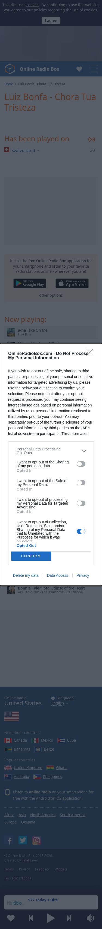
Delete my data (26, 575)
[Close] (91, 354)
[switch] (81, 464)
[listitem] (51, 451)
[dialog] (51, 464)
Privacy (83, 575)
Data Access (57, 575)
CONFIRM (31, 556)
